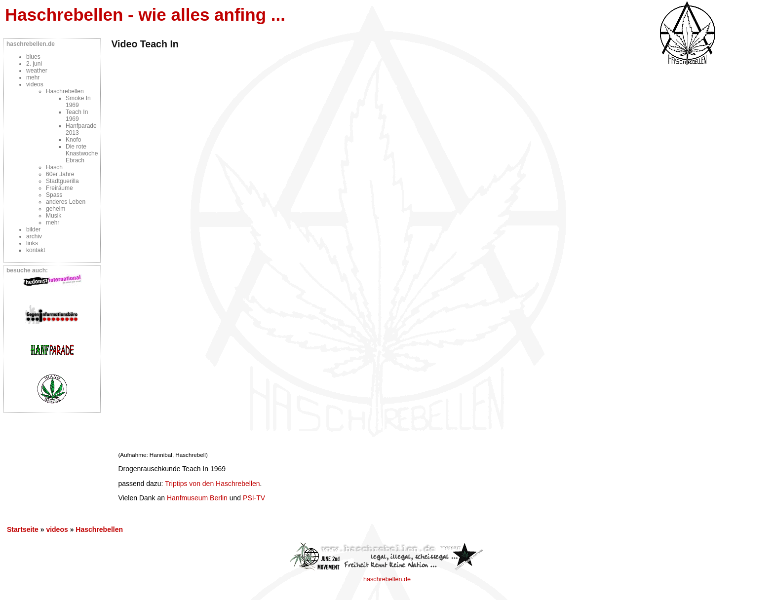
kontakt (35, 250)
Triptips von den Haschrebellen (212, 484)
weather (36, 70)
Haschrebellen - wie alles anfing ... (145, 14)
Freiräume (59, 188)
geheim (55, 208)
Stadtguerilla (62, 181)
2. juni (34, 63)
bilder (33, 229)
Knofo (73, 139)
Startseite (23, 529)
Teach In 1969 (77, 115)
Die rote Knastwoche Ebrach (82, 153)
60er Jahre (60, 174)
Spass (54, 194)
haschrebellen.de (387, 579)
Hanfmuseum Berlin (197, 498)
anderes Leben (65, 201)
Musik (53, 215)
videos (34, 84)
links (32, 243)
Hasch (54, 167)
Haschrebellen (65, 91)
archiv (34, 236)
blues (33, 56)
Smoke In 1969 (78, 102)
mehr (32, 77)
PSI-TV (254, 498)
